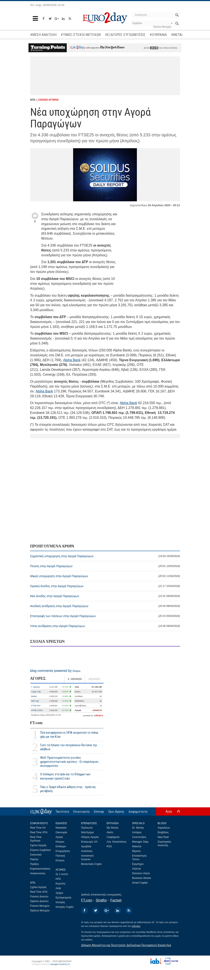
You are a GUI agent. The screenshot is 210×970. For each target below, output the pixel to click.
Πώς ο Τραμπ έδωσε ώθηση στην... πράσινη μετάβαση (67, 789)
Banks (34, 696)
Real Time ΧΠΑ (39, 832)
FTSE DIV (36, 705)
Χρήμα (59, 892)
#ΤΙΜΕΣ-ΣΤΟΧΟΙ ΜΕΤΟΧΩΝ (81, 34)
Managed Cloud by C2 (60, 964)
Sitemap (99, 812)
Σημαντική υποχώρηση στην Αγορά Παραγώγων (105, 556)
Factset (115, 900)
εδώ (154, 48)
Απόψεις (137, 832)
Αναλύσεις (87, 851)
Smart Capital (140, 882)
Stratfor (101, 900)
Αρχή (169, 811)
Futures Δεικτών (39, 896)
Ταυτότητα (62, 812)
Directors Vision (141, 873)
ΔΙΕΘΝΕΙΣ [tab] (94, 679)
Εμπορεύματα (63, 897)
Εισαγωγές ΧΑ (89, 841)
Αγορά (59, 837)
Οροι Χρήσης (116, 812)
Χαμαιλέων (164, 827)
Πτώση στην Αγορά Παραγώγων (105, 566)
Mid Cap (35, 701)
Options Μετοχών (40, 910)
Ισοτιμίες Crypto (65, 906)
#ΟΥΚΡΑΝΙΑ (158, 34)
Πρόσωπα (87, 827)
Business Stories (141, 878)
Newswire (61, 827)
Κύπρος (60, 860)
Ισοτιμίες (60, 902)
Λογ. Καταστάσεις (117, 841)
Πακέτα (34, 859)
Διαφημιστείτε (138, 812)
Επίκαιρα (61, 846)
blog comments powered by (55, 671)
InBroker (136, 926)
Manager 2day (140, 841)
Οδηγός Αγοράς (90, 837)
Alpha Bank (72, 360)
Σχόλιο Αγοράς (38, 845)
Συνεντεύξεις (139, 837)
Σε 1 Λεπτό (62, 874)
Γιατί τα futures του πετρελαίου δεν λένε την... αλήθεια (69, 747)
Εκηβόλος (163, 832)
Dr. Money (138, 827)
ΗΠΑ (58, 878)
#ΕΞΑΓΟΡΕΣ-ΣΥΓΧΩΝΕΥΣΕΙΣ (125, 34)
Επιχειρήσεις (63, 851)
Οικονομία (61, 832)
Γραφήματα (113, 837)
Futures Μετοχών (40, 905)
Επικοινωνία (81, 812)
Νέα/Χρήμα (87, 832)
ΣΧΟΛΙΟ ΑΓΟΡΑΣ (48, 99)
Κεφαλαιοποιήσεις (40, 868)
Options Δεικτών (39, 901)
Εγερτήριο (138, 864)
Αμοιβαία (86, 846)
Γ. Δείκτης (35, 687)
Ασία (58, 888)
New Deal (163, 837)
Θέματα (136, 851)
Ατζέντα (136, 868)
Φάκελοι (136, 846)
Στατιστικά (35, 854)
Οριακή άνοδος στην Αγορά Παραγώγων (105, 586)
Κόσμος (60, 841)
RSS (109, 846)
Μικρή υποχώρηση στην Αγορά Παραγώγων (105, 576)
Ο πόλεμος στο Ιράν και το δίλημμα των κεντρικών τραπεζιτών (65, 776)
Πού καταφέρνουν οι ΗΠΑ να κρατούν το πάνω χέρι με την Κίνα (69, 735)
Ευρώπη (60, 883)
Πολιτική (60, 855)
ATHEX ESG (37, 710)
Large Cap (36, 691)
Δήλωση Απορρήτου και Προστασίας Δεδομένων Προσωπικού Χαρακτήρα (126, 945)
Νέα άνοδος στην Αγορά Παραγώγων (105, 596)
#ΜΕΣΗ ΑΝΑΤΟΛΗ (43, 34)
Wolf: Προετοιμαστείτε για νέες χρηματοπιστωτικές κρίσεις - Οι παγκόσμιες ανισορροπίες (69, 762)
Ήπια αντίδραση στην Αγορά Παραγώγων (105, 626)
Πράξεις (34, 864)
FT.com (36, 723)
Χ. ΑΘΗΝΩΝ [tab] (75, 679)
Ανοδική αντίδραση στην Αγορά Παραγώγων (105, 606)
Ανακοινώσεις (38, 873)
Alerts (110, 832)
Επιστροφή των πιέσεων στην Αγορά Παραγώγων (105, 616)
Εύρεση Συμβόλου (40, 850)
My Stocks (112, 827)
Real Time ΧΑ (38, 827)
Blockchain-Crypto (91, 864)
